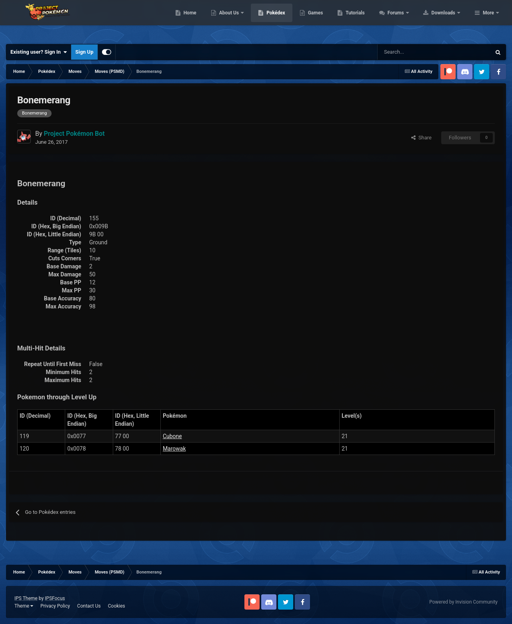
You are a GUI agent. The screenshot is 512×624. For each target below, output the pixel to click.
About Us (280, 20)
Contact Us (89, 606)
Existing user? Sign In (38, 52)
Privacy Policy (55, 606)
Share (421, 138)
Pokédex (327, 20)
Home (241, 20)
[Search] (406, 52)
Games (366, 20)
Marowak (174, 448)
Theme (23, 606)
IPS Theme (26, 598)
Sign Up (84, 52)
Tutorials (406, 20)
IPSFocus (55, 598)
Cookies (116, 606)
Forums (447, 20)
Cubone (172, 436)
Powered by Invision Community (463, 602)
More (488, 20)
